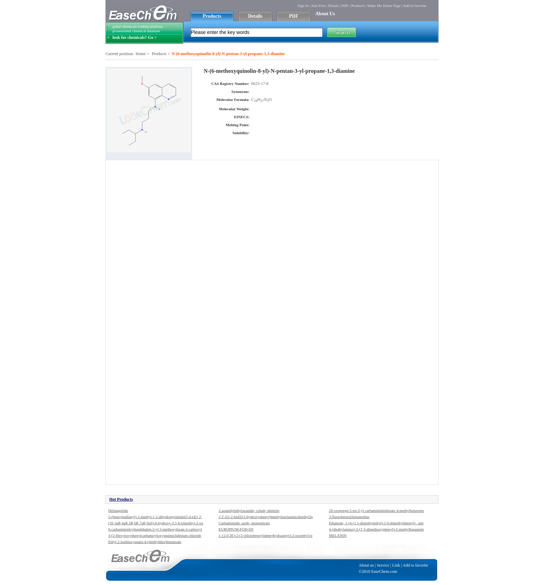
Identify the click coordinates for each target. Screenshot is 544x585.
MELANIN (338, 535)
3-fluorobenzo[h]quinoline (349, 517)
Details (333, 5)
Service (383, 565)
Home (141, 53)
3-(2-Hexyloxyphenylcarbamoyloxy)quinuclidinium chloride (154, 535)
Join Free (318, 5)
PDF (344, 5)
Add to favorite (414, 5)
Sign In (302, 5)
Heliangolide (118, 510)
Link (396, 565)
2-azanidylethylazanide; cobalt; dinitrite (249, 510)
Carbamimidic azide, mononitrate (244, 523)
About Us (325, 13)
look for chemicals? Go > (134, 37)
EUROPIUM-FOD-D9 (236, 529)
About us (366, 565)
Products (358, 5)
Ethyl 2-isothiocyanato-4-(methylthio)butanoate (144, 542)
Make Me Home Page (383, 5)
